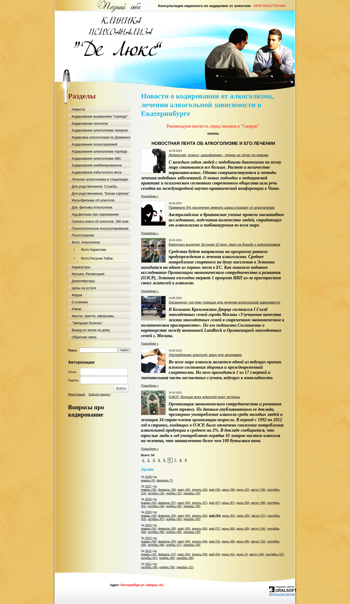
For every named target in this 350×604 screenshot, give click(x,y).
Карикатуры (81, 267)
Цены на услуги (84, 288)
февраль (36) (167, 489)
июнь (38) (228, 489)
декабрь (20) (191, 493)
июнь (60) (228, 528)
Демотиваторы (83, 281)
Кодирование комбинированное (97, 165)
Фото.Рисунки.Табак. (97, 258)
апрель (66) (199, 515)
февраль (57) (167, 503)
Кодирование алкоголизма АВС (96, 158)
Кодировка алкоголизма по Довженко (101, 137)
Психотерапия (83, 235)
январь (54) (149, 503)
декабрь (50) (191, 506)
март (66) (184, 503)
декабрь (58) (184, 558)
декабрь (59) (191, 545)
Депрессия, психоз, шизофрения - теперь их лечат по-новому (219, 155)
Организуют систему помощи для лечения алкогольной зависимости (224, 302)
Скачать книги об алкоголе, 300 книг (100, 221)
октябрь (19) (156, 493)
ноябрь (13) (174, 493)
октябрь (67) (156, 519)
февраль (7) (165, 480)
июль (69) (242, 528)
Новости (78, 109)
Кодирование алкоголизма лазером (100, 130)
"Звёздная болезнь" (87, 323)
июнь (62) (228, 515)
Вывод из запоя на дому (91, 330)
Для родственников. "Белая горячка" (100, 193)
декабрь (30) (191, 532)
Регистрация (76, 394)
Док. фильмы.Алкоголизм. (92, 207)
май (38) (214, 489)
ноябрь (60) (174, 519)
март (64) (184, 554)
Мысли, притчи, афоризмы (93, 316)
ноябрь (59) (167, 567)
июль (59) (242, 503)
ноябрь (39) (174, 506)
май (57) (214, 528)
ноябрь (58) (174, 532)
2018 (148, 477)
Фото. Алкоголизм (86, 242)
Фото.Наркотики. (94, 250)
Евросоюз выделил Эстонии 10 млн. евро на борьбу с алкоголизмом (224, 244)
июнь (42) (228, 554)
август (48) (256, 554)
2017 (148, 486)
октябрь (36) (149, 567)
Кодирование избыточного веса (97, 172)
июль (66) (242, 541)
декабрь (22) (184, 567)
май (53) (214, 541)
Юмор (76, 309)
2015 (148, 512)
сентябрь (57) (275, 554)
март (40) (184, 489)
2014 (148, 525)
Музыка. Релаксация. (88, 274)
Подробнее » (149, 196)
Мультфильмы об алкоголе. (93, 200)
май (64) (214, 554)
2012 (148, 551)
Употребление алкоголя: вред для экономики (205, 355)
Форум (77, 295)
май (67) (214, 503)
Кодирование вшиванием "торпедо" (100, 116)
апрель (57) (199, 503)
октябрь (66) (156, 532)
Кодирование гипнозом (90, 123)
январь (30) (149, 515)
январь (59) (149, 541)
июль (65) (243, 515)
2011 (148, 564)
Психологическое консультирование (100, 228)
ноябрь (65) (167, 558)
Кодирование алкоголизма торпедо (99, 151)
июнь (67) (228, 503)
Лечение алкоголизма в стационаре (100, 179)
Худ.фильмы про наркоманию (95, 214)
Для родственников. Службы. (95, 186)
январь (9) (148, 480)
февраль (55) (167, 541)
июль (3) (242, 554)
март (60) (184, 515)
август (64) (258, 528)
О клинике (80, 302)
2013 (148, 538)
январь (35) (149, 489)
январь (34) (149, 554)
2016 (148, 499)
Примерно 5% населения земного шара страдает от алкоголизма (222, 208)
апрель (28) (199, 489)
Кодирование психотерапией (94, 144)
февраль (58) (167, 528)
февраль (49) (167, 515)
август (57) (258, 515)
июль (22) (242, 489)
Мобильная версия (282, 594)
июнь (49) (228, 541)
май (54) (214, 515)
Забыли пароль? (99, 394)
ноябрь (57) (174, 545)
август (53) (258, 541)
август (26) (258, 489)
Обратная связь (84, 337)
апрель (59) (199, 554)
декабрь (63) (191, 519)
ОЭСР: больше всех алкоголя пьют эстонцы (204, 397)
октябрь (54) (156, 506)
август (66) (258, 503)
